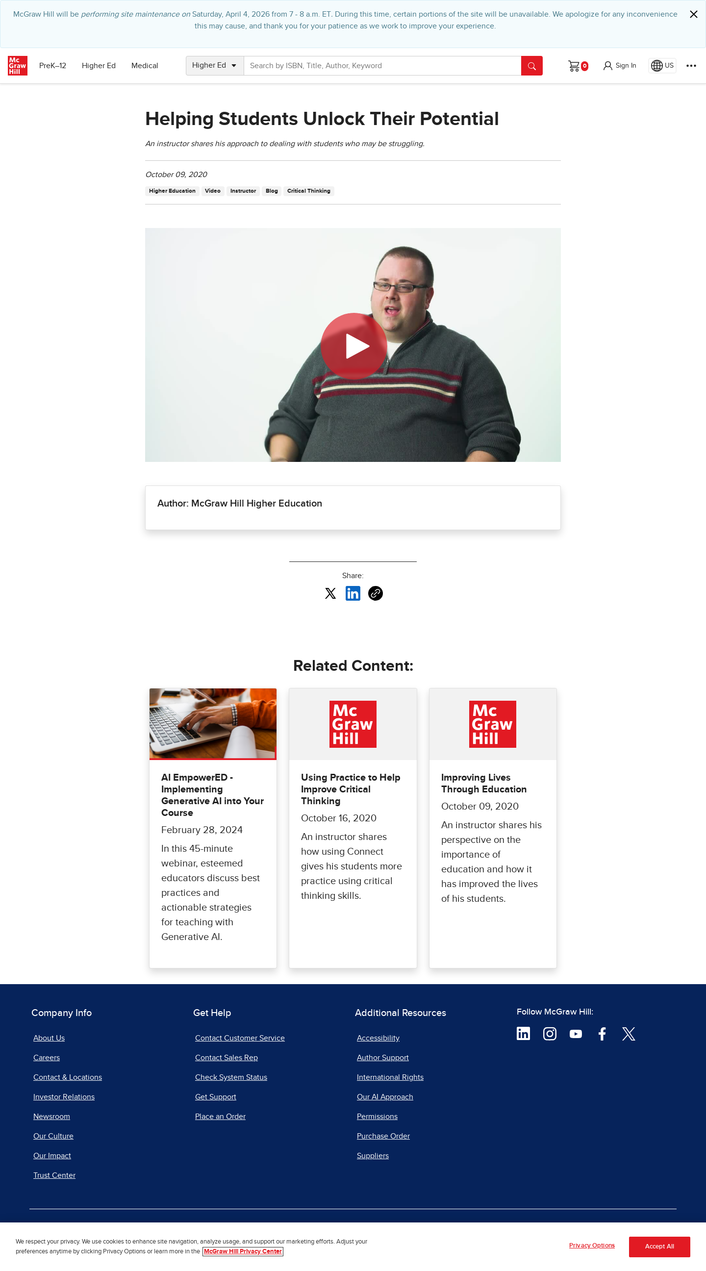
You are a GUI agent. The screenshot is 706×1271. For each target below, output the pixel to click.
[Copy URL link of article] (375, 593)
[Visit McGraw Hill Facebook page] (602, 1033)
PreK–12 (52, 66)
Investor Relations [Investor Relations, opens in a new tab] (64, 1097)
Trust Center (54, 1175)
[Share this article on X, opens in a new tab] (330, 593)
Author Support (383, 1058)
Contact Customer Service (240, 1038)
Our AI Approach (385, 1097)
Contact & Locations (67, 1077)
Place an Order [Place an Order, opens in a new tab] (220, 1116)
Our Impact (52, 1156)
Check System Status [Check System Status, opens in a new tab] (231, 1077)
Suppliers (373, 1156)
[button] (619, 66)
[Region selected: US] (662, 66)
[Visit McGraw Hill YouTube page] (575, 1033)
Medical (144, 66)
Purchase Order (383, 1136)
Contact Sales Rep (226, 1058)
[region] (353, 1246)
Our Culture (53, 1136)
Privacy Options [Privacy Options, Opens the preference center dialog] (592, 1246)
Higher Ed (99, 66)
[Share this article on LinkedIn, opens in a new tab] (353, 593)
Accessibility (378, 1038)
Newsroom (51, 1116)
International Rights (390, 1077)
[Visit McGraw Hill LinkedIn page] (523, 1033)
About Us (49, 1038)
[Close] (694, 14)
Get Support (215, 1097)
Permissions (377, 1116)
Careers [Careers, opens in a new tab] (46, 1058)
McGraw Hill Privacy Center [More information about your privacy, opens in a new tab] (243, 1251)
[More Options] (691, 66)
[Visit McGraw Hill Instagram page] (549, 1033)
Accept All (659, 1247)
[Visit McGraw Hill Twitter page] (628, 1033)
